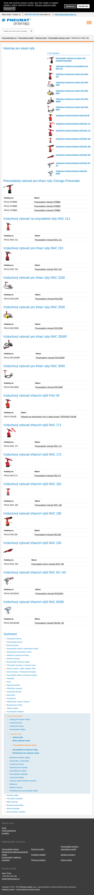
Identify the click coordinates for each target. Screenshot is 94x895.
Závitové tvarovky (13, 659)
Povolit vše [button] (83, 6)
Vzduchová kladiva (17, 777)
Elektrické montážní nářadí (20, 758)
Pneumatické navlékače (19, 774)
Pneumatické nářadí (14, 716)
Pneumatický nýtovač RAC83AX (49, 593)
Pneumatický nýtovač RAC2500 (49, 328)
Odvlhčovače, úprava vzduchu (17, 702)
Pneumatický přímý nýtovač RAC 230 (47, 564)
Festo (8, 682)
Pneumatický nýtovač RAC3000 (49, 387)
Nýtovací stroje (16, 734)
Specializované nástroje (19, 767)
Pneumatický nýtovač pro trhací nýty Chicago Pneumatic (71, 59)
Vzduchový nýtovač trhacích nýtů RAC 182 (73, 139)
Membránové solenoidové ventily (18, 652)
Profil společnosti (9, 831)
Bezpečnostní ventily (14, 705)
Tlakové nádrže (12, 708)
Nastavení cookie (8, 889)
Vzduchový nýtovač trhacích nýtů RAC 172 (73, 131)
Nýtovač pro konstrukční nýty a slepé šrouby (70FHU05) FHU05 (48, 417)
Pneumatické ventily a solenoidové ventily (22, 649)
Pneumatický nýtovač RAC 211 (48, 240)
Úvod (4, 828)
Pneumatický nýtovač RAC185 (48, 535)
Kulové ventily (66, 860)
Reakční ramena (16, 787)
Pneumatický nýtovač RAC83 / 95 (49, 623)
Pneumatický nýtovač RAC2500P (50, 358)
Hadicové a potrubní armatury (17, 655)
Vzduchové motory (17, 764)
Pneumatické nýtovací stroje (24, 745)
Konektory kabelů (38, 855)
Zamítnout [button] (70, 6)
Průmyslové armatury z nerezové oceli (20, 665)
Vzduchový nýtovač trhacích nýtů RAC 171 (73, 124)
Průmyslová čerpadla (14, 799)
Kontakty (5, 833)
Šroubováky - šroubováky (19, 761)
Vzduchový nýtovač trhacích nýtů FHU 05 (72, 115)
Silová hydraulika (12, 809)
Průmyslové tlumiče (13, 692)
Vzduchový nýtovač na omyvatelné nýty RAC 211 (72, 67)
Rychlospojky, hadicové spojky (18, 662)
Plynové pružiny (12, 645)
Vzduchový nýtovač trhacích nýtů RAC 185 (73, 147)
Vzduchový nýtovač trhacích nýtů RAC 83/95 (71, 172)
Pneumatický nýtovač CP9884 (47, 210)
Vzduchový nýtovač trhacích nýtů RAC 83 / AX (73, 164)
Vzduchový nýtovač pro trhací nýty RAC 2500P (72, 100)
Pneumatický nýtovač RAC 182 (48, 505)
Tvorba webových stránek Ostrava (28, 889)
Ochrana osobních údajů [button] (45, 5)
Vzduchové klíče (16, 723)
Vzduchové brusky (17, 726)
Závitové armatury (68, 855)
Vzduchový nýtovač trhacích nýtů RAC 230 (73, 155)
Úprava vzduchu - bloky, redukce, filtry (20, 668)
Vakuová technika (13, 685)
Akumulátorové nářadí (18, 771)
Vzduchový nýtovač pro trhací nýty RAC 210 (72, 75)
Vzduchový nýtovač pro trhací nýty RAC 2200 (72, 83)
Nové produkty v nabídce (15, 812)
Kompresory (11, 698)
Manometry (10, 695)
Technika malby (12, 795)
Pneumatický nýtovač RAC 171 (48, 446)
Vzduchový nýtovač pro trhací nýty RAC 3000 (72, 108)
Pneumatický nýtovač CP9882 (47, 202)
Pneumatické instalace (15, 712)
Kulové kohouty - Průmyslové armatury (21, 672)
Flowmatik (10, 678)
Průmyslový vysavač (14, 688)
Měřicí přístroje (12, 802)
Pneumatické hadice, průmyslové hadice (21, 675)
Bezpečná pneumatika (15, 805)
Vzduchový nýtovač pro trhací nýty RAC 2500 (72, 92)
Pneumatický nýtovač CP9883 (47, 206)
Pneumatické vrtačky (17, 729)
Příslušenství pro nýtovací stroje (26, 753)
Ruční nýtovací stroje (21, 741)
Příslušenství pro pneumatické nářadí (24, 791)
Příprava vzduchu (38, 860)
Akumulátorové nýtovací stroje (25, 750)
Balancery (13, 784)
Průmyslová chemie (13, 639)
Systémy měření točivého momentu (23, 781)
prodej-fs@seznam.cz (11, 879)
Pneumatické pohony (14, 642)
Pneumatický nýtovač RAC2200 (49, 299)
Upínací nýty (18, 737)
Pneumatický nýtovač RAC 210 (48, 269)
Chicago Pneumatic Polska (20, 719)
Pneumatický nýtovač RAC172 (48, 476)
